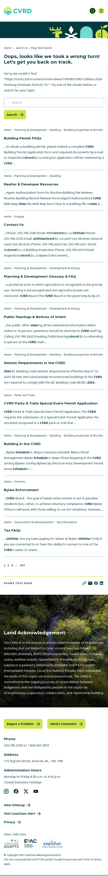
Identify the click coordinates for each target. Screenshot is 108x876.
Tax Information (67, 522)
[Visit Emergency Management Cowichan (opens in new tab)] (30, 843)
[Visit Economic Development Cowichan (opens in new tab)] (52, 843)
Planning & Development (31, 130)
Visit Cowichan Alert (19, 813)
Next (30, 565)
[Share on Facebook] (96, 583)
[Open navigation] (101, 11)
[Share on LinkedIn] (101, 583)
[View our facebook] (16, 791)
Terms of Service (92, 859)
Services (20, 481)
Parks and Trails (25, 395)
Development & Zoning (65, 268)
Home (7, 48)
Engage (19, 216)
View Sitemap (14, 805)
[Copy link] (84, 583)
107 (22, 565)
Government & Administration (34, 522)
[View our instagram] (6, 791)
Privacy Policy (70, 859)
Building (55, 130)
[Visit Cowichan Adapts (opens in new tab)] (11, 843)
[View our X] (26, 791)
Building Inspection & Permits (83, 130)
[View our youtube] (35, 791)
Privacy (9, 822)
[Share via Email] (90, 583)
